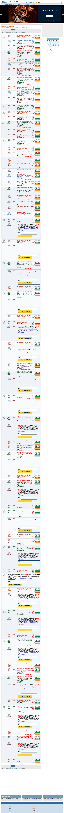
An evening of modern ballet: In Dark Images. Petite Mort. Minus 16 (25, 483)
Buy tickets (49, 17)
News (33, 4)
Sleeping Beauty (49, 11)
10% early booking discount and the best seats (24, 578)
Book (37, 38)
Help (61, 0)
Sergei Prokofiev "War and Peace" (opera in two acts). (24, 176)
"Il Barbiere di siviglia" (49, 798)
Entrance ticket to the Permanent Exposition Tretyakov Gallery (24, 36)
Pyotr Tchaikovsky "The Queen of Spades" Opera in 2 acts (24, 548)
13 (58, 43)
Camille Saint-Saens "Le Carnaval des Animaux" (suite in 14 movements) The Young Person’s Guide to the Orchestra (25, 69)
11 (55, 43)
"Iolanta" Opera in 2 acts (5, 796)
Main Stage (25, 799)
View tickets (37, 37)
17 (53, 44)
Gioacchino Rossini (55, 798)
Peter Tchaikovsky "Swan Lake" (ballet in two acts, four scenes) (25, 92)
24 (53, 45)
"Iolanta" (4, 798)
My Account (58, 0)
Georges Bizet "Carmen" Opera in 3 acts (25, 737)
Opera (12, 32)
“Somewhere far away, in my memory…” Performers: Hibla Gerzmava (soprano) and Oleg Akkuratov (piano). (25, 190)
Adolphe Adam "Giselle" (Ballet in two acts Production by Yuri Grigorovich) (25, 46)
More (2, 799)
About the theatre (26, 4)
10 (53, 43)
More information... (21, 230)
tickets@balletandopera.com (52, 50)
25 (55, 45)
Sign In (51, 0)
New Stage (13, 798)
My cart (54, 0)
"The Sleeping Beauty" (33, 798)
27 (58, 45)
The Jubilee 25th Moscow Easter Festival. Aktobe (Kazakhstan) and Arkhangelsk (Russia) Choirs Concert (25, 153)
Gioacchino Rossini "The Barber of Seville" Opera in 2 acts (24, 611)
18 (55, 44)
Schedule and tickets (9, 4)
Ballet (10, 32)
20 (58, 44)
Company (18, 4)
